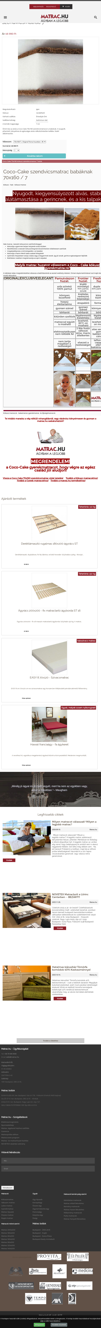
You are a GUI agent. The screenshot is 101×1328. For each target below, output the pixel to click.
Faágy (35, 1218)
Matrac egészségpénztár (21, 1257)
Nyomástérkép (7, 1125)
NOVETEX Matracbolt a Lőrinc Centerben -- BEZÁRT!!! (70, 895)
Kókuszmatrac (7, 1199)
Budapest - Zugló (40, 1233)
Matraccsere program (10, 1138)
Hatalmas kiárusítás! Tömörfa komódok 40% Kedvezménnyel (71, 968)
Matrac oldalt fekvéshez (74, 1203)
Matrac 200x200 (8, 1230)
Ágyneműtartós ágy (41, 1209)
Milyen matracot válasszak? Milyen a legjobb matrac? (74, 823)
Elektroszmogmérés (9, 1122)
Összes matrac (7, 1215)
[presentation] (21, 1179)
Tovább (9, 860)
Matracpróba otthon (9, 1134)
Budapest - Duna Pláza (42, 1236)
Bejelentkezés (38, 7)
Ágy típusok (37, 1199)
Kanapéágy (37, 1203)
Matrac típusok (7, 1212)
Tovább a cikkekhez (50, 1041)
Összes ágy (37, 1206)
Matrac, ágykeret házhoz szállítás (15, 1128)
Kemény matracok (72, 1206)
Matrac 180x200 (8, 1239)
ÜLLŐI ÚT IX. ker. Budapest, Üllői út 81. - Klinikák (19, 1098)
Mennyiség (7, 150)
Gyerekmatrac (7, 1209)
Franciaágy (37, 1212)
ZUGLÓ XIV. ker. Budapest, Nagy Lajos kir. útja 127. (20, 1102)
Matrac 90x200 (7, 1242)
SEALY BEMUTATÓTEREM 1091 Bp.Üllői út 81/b (19, 1105)
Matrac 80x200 (7, 1236)
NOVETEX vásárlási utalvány (13, 1144)
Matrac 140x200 (8, 1248)
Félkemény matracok (73, 1213)
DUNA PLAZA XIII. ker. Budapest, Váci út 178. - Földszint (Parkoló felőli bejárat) (31, 1095)
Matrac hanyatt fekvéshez (75, 1219)
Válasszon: (7, 141)
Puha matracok (70, 1216)
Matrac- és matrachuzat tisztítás (14, 1141)
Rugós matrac (7, 1218)
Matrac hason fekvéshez (74, 1210)
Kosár (66, 7)
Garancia (5, 1131)
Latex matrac (6, 1206)
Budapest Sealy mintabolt (44, 1239)
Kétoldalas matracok (72, 1200)
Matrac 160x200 (8, 1233)
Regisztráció (51, 7)
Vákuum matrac (8, 1203)
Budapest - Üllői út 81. (42, 1230)
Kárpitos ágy (38, 1215)
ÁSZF (60, 1315)
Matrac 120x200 (8, 1245)
